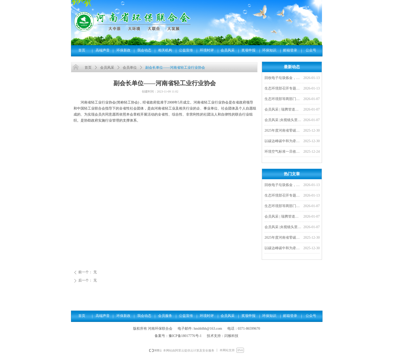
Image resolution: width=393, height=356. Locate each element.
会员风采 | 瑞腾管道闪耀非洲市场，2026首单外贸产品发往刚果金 (283, 110)
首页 (88, 67)
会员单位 (130, 67)
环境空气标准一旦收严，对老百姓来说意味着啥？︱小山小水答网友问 (283, 152)
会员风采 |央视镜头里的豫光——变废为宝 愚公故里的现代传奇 (283, 120)
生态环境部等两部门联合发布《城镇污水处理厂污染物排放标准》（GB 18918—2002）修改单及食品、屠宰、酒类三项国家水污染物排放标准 (283, 99)
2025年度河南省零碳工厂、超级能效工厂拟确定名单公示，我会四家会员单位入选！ (283, 131)
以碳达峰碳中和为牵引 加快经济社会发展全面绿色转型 (283, 141)
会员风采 (107, 67)
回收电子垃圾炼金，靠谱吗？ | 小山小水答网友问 (283, 78)
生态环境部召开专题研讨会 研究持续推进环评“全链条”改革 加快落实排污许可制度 (283, 89)
